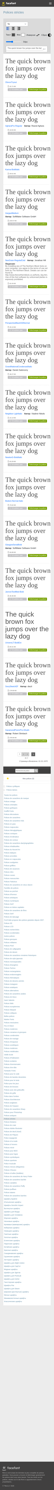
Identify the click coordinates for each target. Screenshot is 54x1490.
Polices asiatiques (11, 987)
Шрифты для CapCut (12, 1266)
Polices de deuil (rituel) (12, 1132)
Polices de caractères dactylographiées (19, 843)
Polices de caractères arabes (15, 994)
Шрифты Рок (9, 1285)
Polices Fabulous (10, 882)
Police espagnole (10, 1138)
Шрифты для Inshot (11, 1279)
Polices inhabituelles (11, 846)
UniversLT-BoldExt (13, 643)
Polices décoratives (11, 814)
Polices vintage (9, 801)
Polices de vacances (12, 869)
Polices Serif (9, 904)
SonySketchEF (11, 686)
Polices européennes (12, 1007)
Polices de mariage (11, 1039)
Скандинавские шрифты (13, 1253)
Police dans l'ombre (11, 1096)
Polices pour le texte (11, 1080)
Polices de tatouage (11, 917)
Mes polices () (28, 779)
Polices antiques (10, 1116)
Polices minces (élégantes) (14, 1167)
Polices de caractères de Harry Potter (18, 1176)
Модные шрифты (11, 1269)
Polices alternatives (11, 991)
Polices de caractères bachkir (15, 1180)
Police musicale (10, 1164)
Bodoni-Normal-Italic (14, 501)
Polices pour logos (11, 1154)
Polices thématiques (11, 978)
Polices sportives (10, 1160)
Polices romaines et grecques (15, 1032)
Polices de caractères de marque (16, 798)
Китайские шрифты (11, 1247)
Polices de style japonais (13, 959)
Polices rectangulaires (12, 971)
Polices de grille (10, 1093)
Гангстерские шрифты (12, 1282)
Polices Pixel (9, 946)
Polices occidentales (11, 933)
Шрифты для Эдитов (12, 1273)
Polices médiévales (11, 1051)
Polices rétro (9, 872)
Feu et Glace (9, 1026)
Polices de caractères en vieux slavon (18, 885)
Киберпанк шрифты (11, 1228)
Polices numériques (11, 901)
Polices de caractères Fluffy (14, 1186)
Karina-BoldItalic (12, 169)
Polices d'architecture (12, 1100)
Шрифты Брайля (10, 1199)
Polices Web (8, 1003)
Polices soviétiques (11, 1045)
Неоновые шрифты (11, 1221)
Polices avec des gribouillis (14, 1090)
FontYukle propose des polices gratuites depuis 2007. (24, 920)
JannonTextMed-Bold (14, 592)
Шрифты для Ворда (12, 1212)
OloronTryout (11, 82)
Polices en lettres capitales (14, 907)
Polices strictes (9, 1119)
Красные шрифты (11, 1250)
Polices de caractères (12, 818)
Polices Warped (10, 1010)
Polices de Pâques (11, 1135)
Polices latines (11, 790)
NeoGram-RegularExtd (15, 260)
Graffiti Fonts (9, 811)
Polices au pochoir (11, 891)
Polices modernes (11, 1029)
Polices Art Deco (10, 997)
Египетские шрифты (12, 1241)
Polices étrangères (11, 965)
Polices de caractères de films (15, 910)
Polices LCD (8, 926)
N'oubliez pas (17, 89)
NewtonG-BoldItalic (13, 457)
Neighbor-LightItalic (13, 414)
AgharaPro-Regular (13, 126)
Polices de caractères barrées (15, 1196)
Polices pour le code (11, 1074)
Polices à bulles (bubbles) (13, 1173)
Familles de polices (11, 888)
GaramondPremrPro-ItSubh (17, 730)
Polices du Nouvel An (12, 850)
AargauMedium (12, 213)
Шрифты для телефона (13, 1215)
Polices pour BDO (11, 1151)
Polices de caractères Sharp (14, 1109)
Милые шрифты (10, 1295)
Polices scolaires (10, 1061)
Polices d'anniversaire (12, 1064)
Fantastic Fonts (10, 1071)
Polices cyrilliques (13, 786)
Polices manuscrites (11, 878)
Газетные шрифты (11, 1234)
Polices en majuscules (12, 859)
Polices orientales (10, 805)
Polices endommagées (12, 975)
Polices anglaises (10, 1103)
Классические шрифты (13, 1301)
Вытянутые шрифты (12, 1208)
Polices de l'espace (11, 1106)
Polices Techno (9, 968)
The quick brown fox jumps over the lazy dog (28, 68)
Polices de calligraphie (12, 949)
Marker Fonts (9, 1019)
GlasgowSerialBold (13, 545)
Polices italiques (10, 853)
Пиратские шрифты (11, 1244)
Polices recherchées (11, 930)
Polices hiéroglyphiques (13, 830)
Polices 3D (8, 923)
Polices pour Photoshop (13, 1112)
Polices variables (10, 1183)
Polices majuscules (11, 827)
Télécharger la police (37, 89)
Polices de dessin (10, 952)
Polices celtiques (10, 1013)
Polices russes (9, 875)
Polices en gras (10, 824)
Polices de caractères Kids (14, 821)
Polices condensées (11, 1035)
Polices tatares (9, 1192)
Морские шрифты (11, 1218)
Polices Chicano (10, 1170)
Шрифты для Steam (12, 1289)
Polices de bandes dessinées (15, 1077)
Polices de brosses (11, 1087)
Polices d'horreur (10, 894)
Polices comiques (10, 834)
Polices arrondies (10, 856)
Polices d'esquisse (11, 1042)
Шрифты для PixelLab (12, 1276)
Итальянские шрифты (12, 1202)
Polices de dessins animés (14, 981)
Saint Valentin (9, 1000)
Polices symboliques (11, 1157)
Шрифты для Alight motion (14, 1263)
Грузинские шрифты (12, 1257)
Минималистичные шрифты (15, 1298)
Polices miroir (9, 1148)
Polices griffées (9, 866)
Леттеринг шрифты (11, 1260)
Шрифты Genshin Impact (13, 1205)
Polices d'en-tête (10, 1067)
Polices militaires (10, 942)
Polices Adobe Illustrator (13, 1128)
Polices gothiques (10, 808)
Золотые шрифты (11, 1237)
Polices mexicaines (11, 1023)
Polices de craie (10, 1125)
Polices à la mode (10, 1141)
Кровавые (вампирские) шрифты (17, 1225)
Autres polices (9, 936)
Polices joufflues (10, 1189)
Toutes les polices (10, 795)
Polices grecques (10, 939)
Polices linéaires (10, 1122)
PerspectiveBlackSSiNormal (17, 323)
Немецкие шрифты (11, 1231)
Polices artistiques (11, 898)
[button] (50, 4)
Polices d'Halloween (11, 1058)
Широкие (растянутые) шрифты (16, 1292)
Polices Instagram (11, 984)
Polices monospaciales (12, 962)
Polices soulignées (11, 862)
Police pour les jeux (11, 1083)
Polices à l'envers (10, 1144)
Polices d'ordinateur (11, 837)
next (33, 754)
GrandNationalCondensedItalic (18, 367)
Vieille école (8, 1055)
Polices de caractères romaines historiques (20, 955)
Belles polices (9, 1016)
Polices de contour (11, 840)
